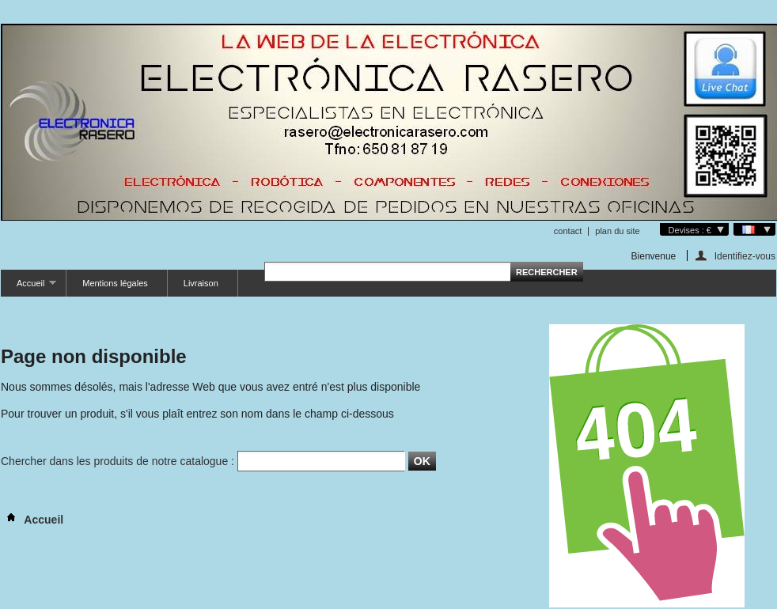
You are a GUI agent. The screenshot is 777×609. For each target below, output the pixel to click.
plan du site (617, 231)
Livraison (201, 283)
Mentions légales (115, 283)
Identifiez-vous (744, 256)
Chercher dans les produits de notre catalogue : (117, 461)
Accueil (28, 287)
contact (568, 231)
